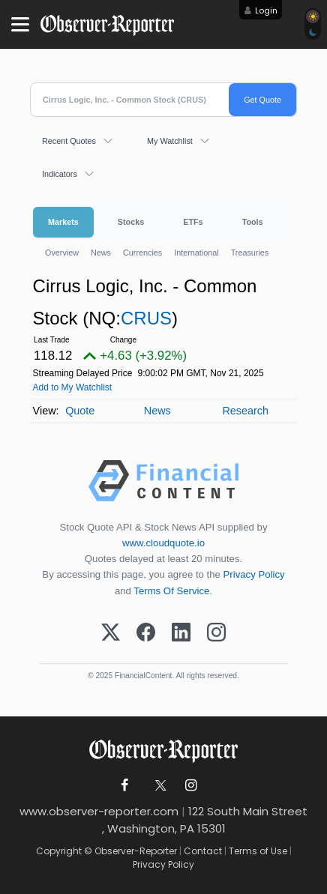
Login (266, 10)
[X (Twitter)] (110, 633)
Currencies (142, 252)
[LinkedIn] (181, 633)
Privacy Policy (254, 574)
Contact (203, 851)
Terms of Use (258, 851)
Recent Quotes (69, 140)
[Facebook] (145, 633)
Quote (79, 411)
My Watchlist (170, 140)
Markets (63, 221)
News (101, 252)
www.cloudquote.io (163, 543)
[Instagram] (216, 633)
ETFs (192, 221)
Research (245, 411)
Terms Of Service (171, 590)
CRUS (146, 318)
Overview (62, 252)
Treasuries (250, 252)
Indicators (59, 173)
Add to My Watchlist (72, 387)
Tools (252, 221)
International (196, 252)
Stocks (131, 221)
